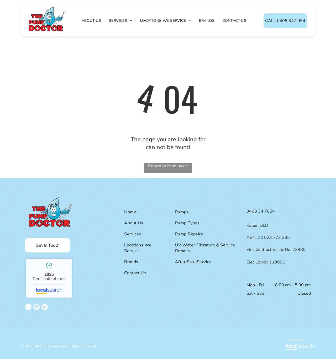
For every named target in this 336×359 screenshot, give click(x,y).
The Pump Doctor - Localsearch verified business (49, 278)
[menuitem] (91, 20)
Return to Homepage (168, 166)
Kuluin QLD (257, 225)
